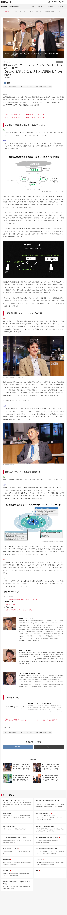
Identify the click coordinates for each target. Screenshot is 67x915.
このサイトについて (37, 6)
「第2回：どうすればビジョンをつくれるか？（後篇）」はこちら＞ (23, 117)
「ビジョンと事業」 (10, 604)
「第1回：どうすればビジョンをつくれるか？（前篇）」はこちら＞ (23, 114)
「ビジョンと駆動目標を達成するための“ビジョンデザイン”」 (23, 599)
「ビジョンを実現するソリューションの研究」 (18, 610)
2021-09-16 (7, 77)
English (59, 61)
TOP (2, 11)
